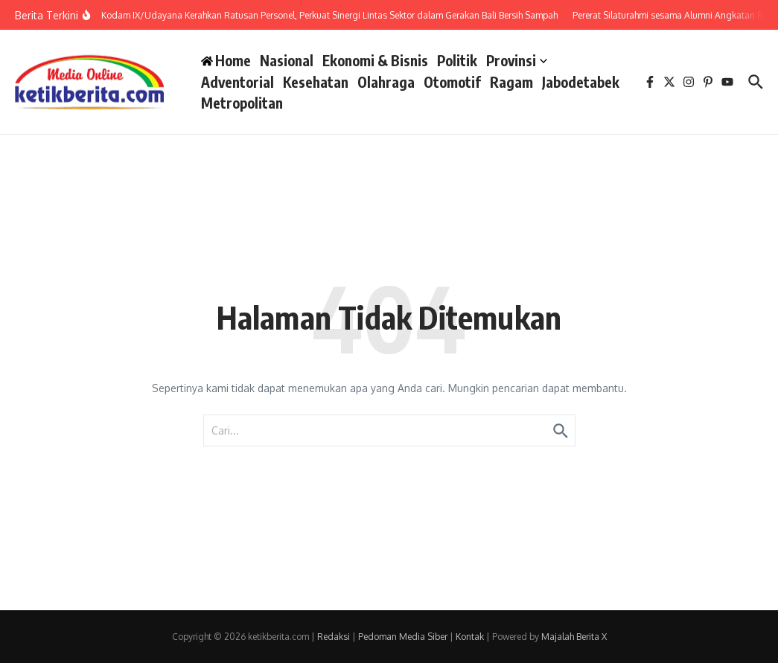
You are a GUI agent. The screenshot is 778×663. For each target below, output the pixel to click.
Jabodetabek (580, 82)
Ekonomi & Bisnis (375, 60)
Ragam (511, 82)
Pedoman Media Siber (402, 636)
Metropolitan (242, 103)
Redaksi (333, 636)
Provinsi (516, 60)
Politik (457, 60)
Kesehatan (315, 82)
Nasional (286, 60)
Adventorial (237, 82)
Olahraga (386, 82)
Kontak (470, 636)
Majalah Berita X (574, 636)
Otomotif (452, 82)
